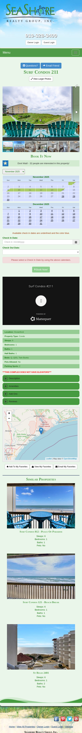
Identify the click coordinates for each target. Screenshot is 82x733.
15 (19, 217)
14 (8, 217)
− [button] (9, 418)
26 (63, 220)
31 (41, 223)
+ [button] (9, 413)
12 (63, 214)
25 (52, 220)
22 (19, 220)
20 (74, 217)
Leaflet (49, 459)
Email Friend (51, 65)
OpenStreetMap (70, 459)
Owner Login (33, 42)
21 (8, 220)
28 (63, 196)
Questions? (30, 65)
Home (12, 726)
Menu (6, 52)
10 (41, 214)
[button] (76, 86)
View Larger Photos (41, 79)
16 (30, 217)
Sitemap (69, 726)
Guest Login (49, 42)
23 (30, 220)
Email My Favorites (65, 466)
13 (74, 214)
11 (52, 214)
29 (74, 196)
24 (41, 220)
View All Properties (26, 726)
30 (8, 199)
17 (41, 217)
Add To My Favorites (17, 466)
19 (63, 217)
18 (52, 217)
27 (74, 220)
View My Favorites (41, 466)
